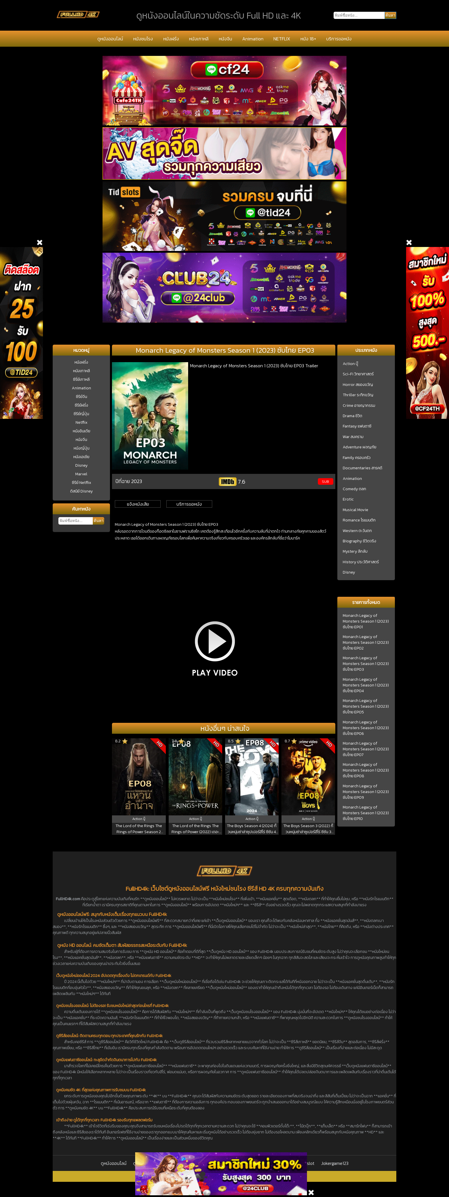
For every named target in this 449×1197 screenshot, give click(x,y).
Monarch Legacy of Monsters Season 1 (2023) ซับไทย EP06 (366, 728)
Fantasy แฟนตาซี (357, 426)
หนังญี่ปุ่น (81, 448)
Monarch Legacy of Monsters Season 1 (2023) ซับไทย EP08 (366, 770)
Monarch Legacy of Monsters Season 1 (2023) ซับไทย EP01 (366, 621)
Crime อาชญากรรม (359, 406)
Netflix (81, 422)
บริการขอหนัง (339, 38)
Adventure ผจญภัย (359, 447)
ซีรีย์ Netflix (81, 483)
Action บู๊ (350, 364)
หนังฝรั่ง (171, 38)
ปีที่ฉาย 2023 (128, 481)
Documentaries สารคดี (362, 468)
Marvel (81, 474)
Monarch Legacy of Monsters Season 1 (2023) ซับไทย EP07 (366, 749)
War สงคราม (353, 437)
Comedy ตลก (354, 489)
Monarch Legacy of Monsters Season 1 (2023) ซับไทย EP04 (366, 685)
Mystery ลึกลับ (355, 551)
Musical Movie (355, 510)
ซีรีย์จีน (81, 397)
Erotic (348, 499)
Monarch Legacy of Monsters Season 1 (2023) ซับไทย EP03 (366, 663)
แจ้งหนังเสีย (138, 504)
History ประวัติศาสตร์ (361, 562)
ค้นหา (98, 521)
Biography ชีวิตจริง (359, 541)
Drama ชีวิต (352, 416)
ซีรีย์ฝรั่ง (81, 405)
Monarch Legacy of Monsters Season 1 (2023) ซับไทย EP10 (366, 813)
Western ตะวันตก (357, 531)
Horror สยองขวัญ (358, 385)
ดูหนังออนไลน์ (110, 38)
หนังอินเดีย (81, 431)
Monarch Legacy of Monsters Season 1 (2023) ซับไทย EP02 (366, 642)
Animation (252, 38)
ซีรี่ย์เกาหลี (81, 379)
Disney (81, 465)
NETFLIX (281, 38)
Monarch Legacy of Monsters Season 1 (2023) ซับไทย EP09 (366, 791)
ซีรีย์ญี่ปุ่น (81, 414)
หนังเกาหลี (198, 38)
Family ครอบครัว (357, 458)
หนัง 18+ (308, 38)
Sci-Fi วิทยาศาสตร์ (358, 374)
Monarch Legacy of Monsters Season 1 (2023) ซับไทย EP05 (366, 706)
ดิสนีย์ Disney (81, 491)
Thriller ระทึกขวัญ (358, 395)
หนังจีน (225, 38)
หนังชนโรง (143, 38)
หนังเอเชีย (81, 457)
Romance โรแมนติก (359, 520)
